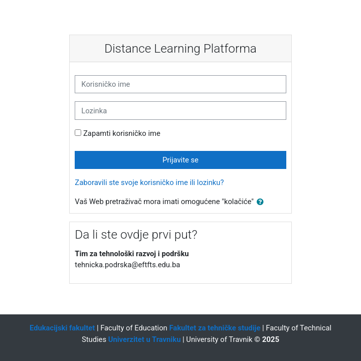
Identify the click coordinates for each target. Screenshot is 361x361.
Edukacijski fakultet (62, 327)
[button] (262, 202)
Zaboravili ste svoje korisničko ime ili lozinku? (149, 182)
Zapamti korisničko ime (121, 133)
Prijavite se (180, 159)
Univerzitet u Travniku (144, 339)
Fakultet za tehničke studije (214, 327)
